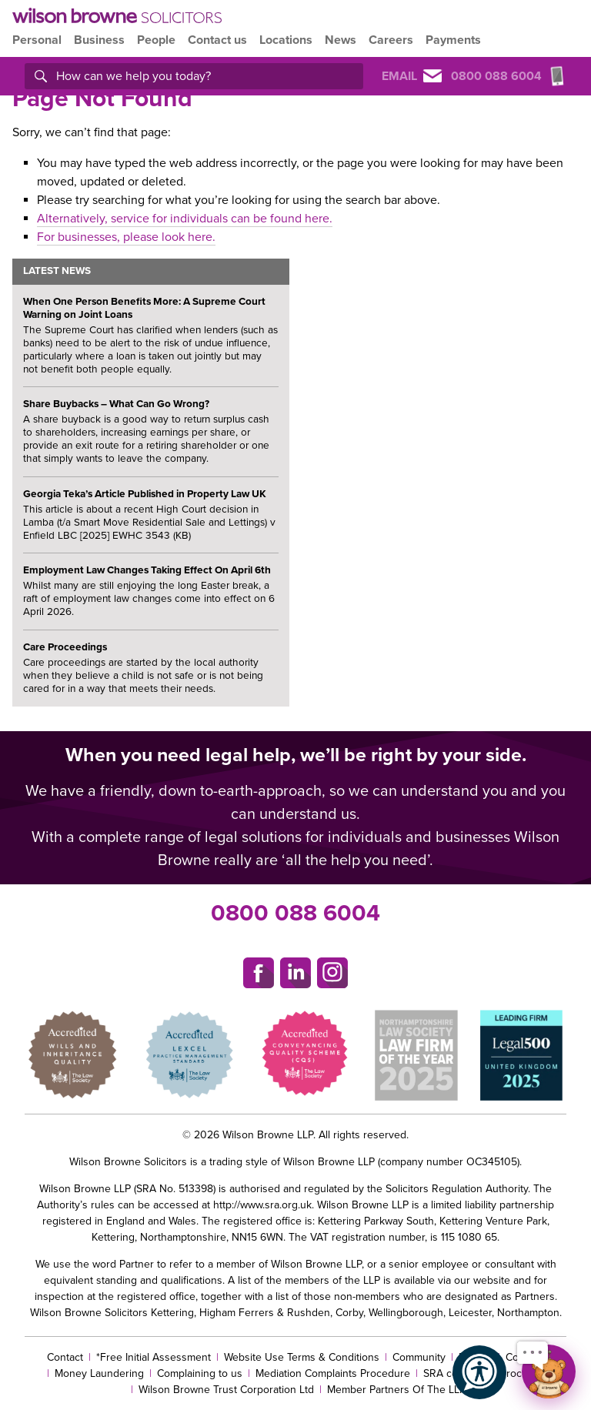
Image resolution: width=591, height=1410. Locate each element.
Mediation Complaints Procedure (332, 1373)
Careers (391, 40)
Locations (285, 40)
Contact (65, 1357)
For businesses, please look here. (126, 237)
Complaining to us (199, 1373)
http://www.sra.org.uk (262, 1204)
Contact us (217, 40)
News (340, 40)
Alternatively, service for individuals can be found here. (184, 218)
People (156, 40)
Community (419, 1357)
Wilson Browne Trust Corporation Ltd (226, 1389)
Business (99, 40)
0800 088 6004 (295, 913)
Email (412, 76)
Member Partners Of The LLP (396, 1389)
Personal (37, 40)
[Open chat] (549, 1371)
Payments (453, 40)
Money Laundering (99, 1373)
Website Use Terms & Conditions (301, 1357)
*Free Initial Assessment (153, 1357)
